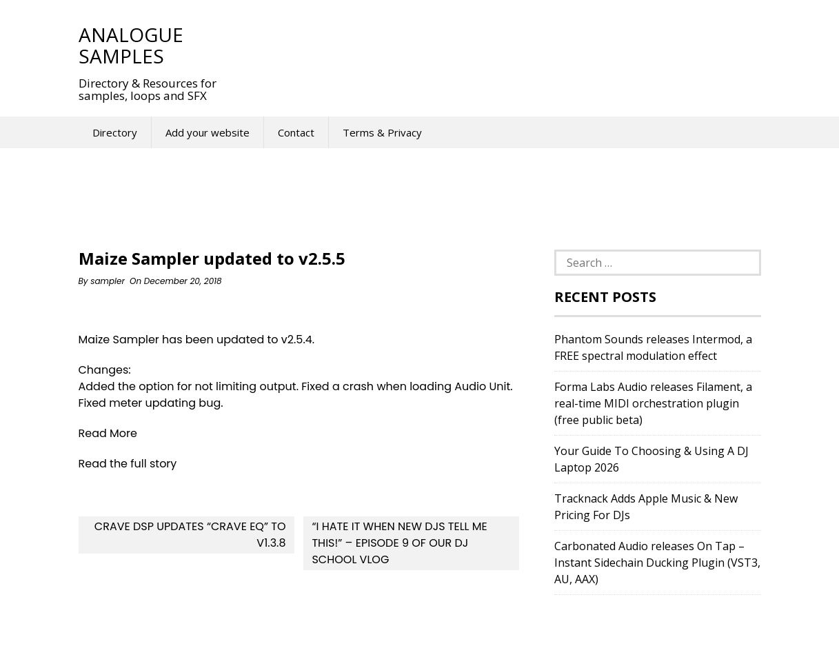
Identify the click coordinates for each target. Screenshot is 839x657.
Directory (114, 132)
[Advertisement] (488, 45)
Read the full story (128, 464)
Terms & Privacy (382, 132)
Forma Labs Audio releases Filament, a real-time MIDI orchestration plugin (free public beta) (653, 403)
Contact (296, 132)
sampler (107, 281)
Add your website (207, 132)
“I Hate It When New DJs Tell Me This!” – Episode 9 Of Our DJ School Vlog (399, 542)
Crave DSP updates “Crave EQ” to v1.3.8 (190, 534)
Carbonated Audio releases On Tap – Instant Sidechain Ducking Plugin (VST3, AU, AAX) (657, 562)
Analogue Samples (131, 45)
